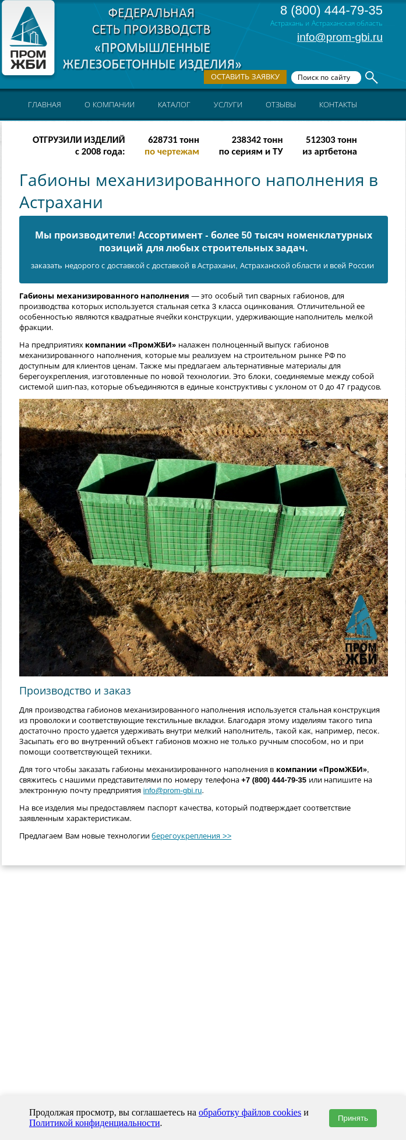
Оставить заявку (245, 76)
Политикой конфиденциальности (94, 1123)
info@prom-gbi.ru (340, 37)
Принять (353, 1118)
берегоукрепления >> (191, 836)
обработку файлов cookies (250, 1112)
